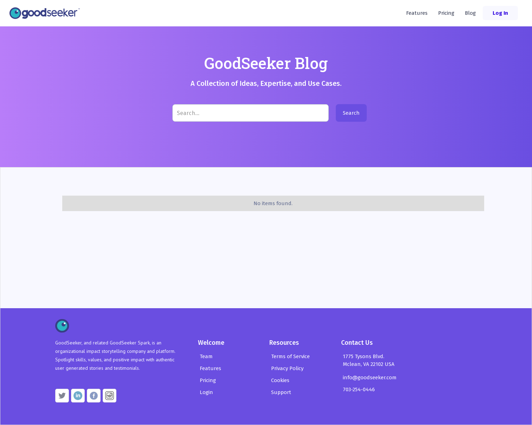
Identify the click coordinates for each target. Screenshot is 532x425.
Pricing (446, 13)
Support (281, 392)
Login (206, 392)
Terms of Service (290, 356)
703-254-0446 (359, 389)
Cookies (280, 380)
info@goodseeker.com (370, 377)
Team (206, 356)
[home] (47, 13)
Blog (470, 13)
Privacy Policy (287, 368)
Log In (500, 13)
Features (417, 13)
